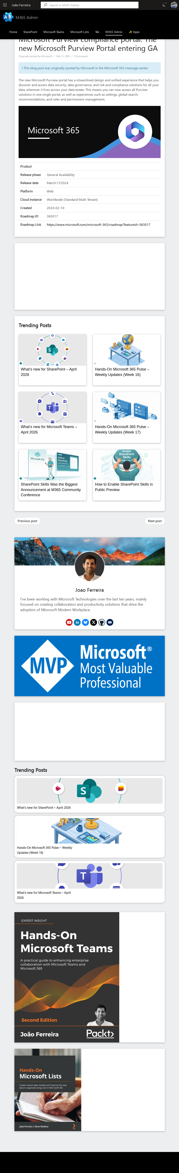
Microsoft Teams (53, 32)
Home (13, 32)
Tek (97, 32)
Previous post (27, 521)
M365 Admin (113, 32)
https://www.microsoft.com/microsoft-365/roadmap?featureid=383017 (98, 224)
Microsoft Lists (79, 32)
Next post (155, 521)
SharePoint (30, 32)
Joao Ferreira (89, 589)
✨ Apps (134, 32)
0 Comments (81, 56)
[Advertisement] (90, 276)
